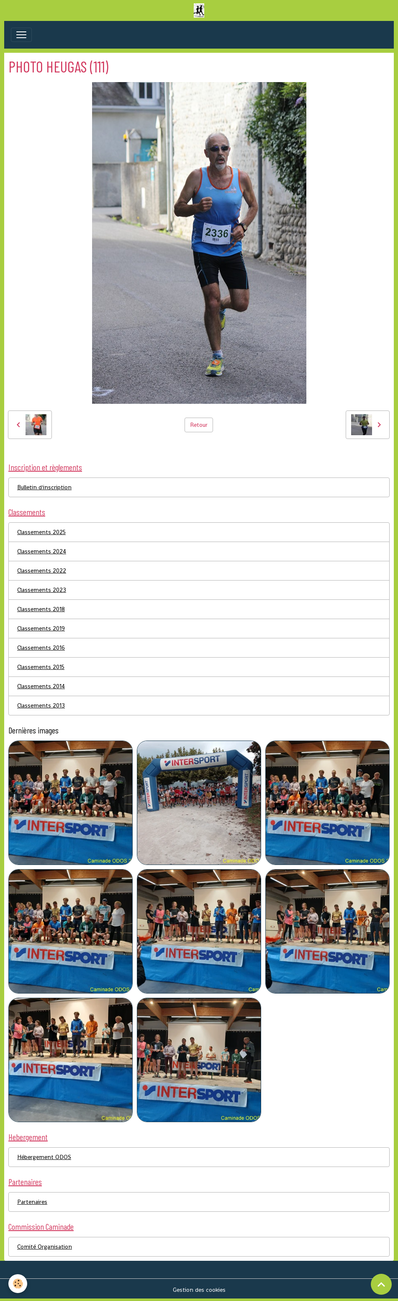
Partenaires (32, 1201)
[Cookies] (17, 1283)
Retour (199, 425)
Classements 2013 (41, 705)
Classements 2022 (41, 570)
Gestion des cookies (199, 1289)
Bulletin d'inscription (44, 487)
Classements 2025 (41, 532)
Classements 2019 (41, 628)
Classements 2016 (41, 647)
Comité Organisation (44, 1246)
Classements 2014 (41, 686)
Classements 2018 (41, 609)
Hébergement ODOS (44, 1157)
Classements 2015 (40, 667)
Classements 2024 (41, 551)
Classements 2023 (41, 590)
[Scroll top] (381, 1284)
